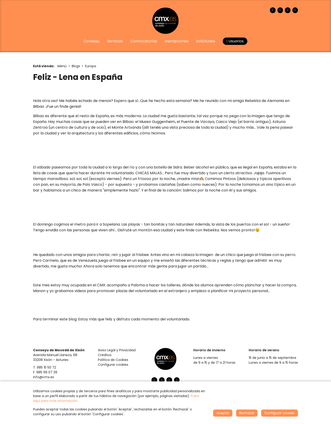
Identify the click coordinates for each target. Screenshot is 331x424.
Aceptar (222, 413)
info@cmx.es (43, 377)
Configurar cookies (113, 364)
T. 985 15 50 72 (44, 367)
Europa (90, 66)
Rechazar (246, 413)
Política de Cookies (113, 359)
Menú (61, 66)
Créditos (104, 355)
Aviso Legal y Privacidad (117, 350)
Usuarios (235, 41)
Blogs (76, 66)
